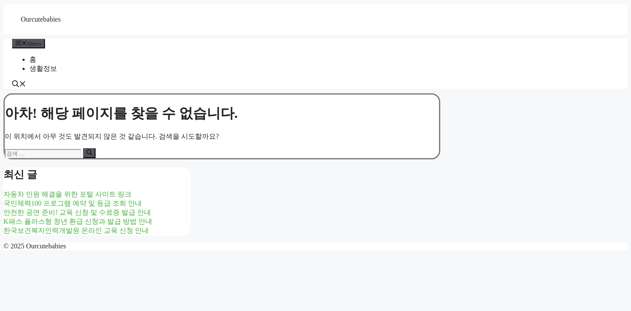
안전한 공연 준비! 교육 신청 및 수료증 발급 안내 (77, 212)
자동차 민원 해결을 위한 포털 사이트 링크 (67, 194)
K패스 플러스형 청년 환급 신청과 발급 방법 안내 (77, 221)
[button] (19, 85)
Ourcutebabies (41, 19)
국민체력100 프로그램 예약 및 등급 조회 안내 (72, 203)
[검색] (89, 153)
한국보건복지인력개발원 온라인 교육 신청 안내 (76, 230)
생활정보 (43, 68)
